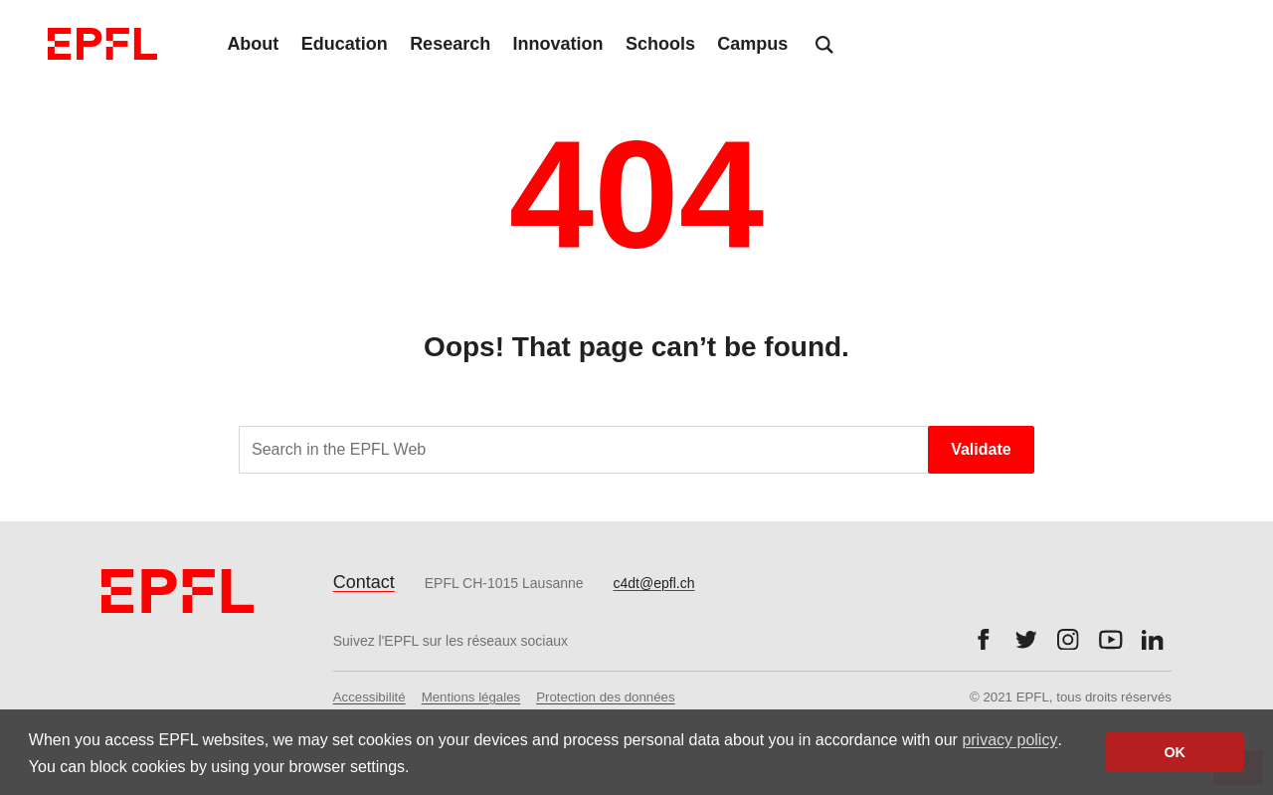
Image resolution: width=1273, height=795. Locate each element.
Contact (364, 582)
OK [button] (1174, 752)
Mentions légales (471, 697)
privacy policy (1009, 739)
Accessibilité (369, 697)
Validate (980, 449)
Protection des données (605, 697)
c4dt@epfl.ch (654, 583)
